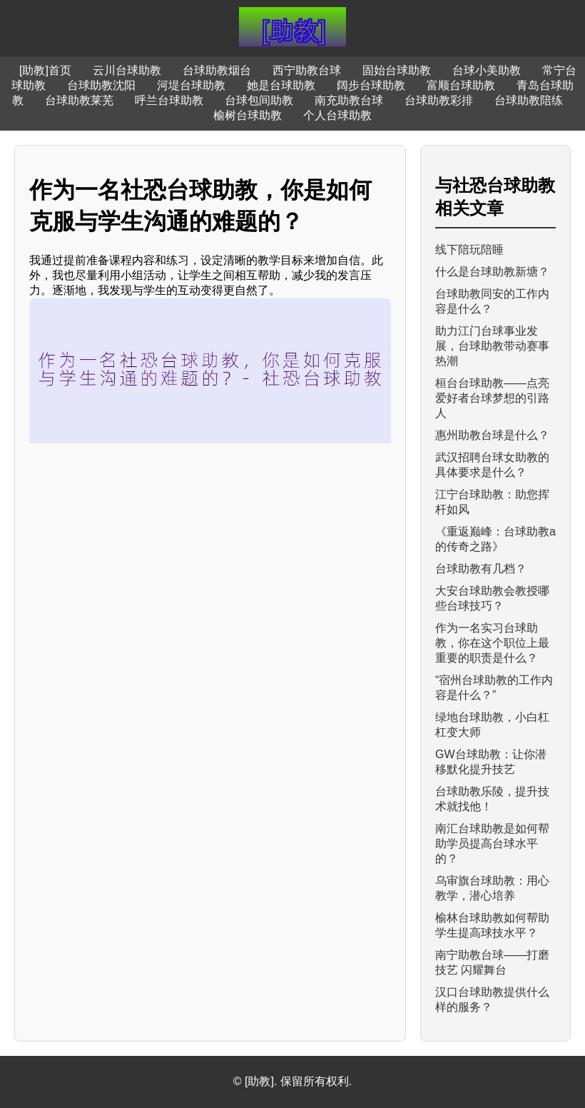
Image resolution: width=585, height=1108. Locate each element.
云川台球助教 (127, 70)
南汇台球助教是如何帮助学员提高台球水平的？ (492, 843)
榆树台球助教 (247, 115)
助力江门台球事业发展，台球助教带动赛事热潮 (492, 346)
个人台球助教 (337, 115)
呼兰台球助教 (169, 100)
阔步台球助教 (371, 85)
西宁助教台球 (307, 70)
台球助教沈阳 (101, 85)
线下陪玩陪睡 (469, 249)
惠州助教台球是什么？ (492, 435)
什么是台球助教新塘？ (492, 272)
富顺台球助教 (461, 85)
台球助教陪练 (528, 100)
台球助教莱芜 (79, 100)
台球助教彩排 (439, 100)
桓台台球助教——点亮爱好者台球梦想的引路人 (492, 398)
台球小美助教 (486, 70)
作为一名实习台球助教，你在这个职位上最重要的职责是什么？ (492, 643)
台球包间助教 (259, 100)
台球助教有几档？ (480, 569)
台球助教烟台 (217, 70)
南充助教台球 (349, 100)
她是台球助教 (281, 85)
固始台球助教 (396, 70)
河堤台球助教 (191, 85)
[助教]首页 (45, 70)
